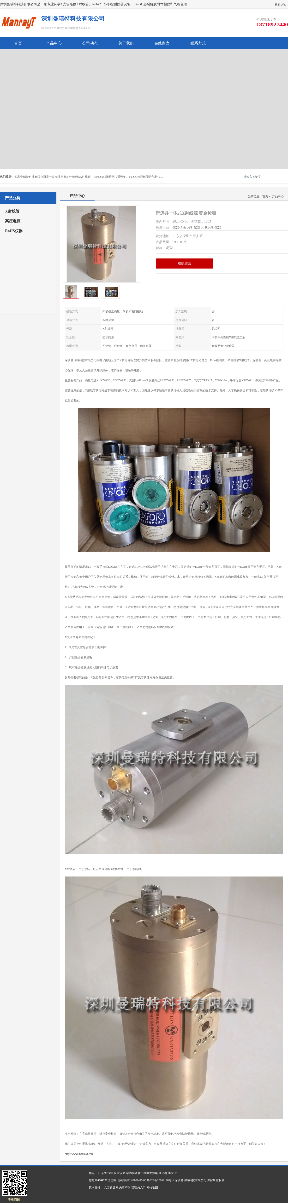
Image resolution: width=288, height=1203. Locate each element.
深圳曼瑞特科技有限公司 (190, 1180)
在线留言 (162, 43)
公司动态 (90, 43)
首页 (18, 43)
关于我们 (126, 43)
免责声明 (125, 1187)
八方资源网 (111, 1187)
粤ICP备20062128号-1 (160, 1180)
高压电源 (12, 221)
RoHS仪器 (14, 231)
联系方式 (198, 43)
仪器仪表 (179, 227)
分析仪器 (193, 227)
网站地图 (152, 1187)
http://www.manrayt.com (79, 1154)
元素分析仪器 (211, 227)
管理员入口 (138, 1187)
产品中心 (54, 43)
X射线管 (12, 211)
